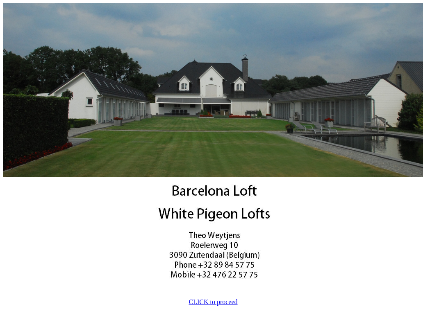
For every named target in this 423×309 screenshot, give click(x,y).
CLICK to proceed (213, 301)
